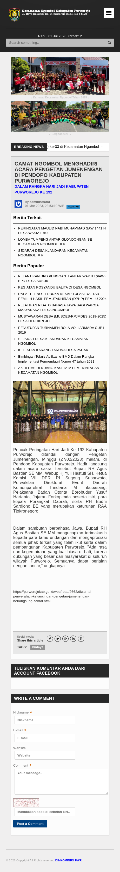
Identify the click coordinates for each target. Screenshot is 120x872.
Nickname (22, 712)
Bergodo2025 (60, 134)
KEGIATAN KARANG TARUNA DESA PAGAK (53, 350)
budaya (37, 647)
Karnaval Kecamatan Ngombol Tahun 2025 (60, 98)
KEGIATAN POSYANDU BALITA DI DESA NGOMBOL (59, 287)
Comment (22, 765)
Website (19, 748)
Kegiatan (73, 207)
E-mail (19, 730)
